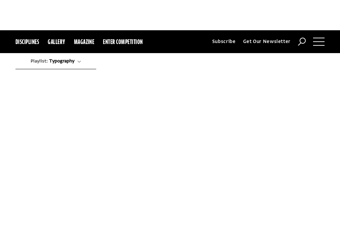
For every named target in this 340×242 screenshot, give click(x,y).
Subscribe (224, 11)
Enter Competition (123, 11)
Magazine (84, 11)
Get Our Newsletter (267, 11)
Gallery (56, 11)
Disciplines (27, 11)
